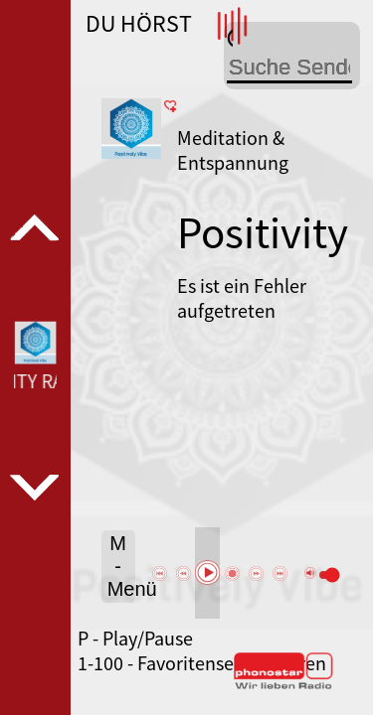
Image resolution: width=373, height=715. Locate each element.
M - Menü (121, 566)
